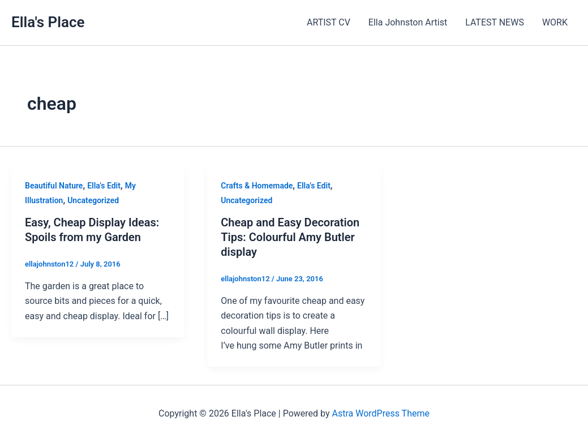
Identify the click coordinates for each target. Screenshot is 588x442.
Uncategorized (93, 200)
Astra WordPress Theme (380, 413)
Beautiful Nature (54, 185)
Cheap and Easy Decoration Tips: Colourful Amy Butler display (290, 237)
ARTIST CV (328, 22)
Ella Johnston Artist (407, 22)
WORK (555, 22)
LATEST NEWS (494, 22)
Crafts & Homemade (257, 185)
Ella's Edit (104, 185)
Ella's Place (48, 22)
